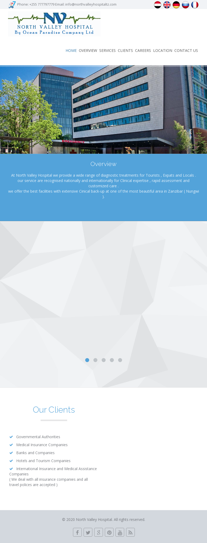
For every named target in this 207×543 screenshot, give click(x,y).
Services (107, 50)
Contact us (186, 50)
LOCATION (162, 50)
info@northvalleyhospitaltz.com (91, 4)
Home (71, 50)
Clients (125, 50)
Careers (143, 50)
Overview (88, 50)
